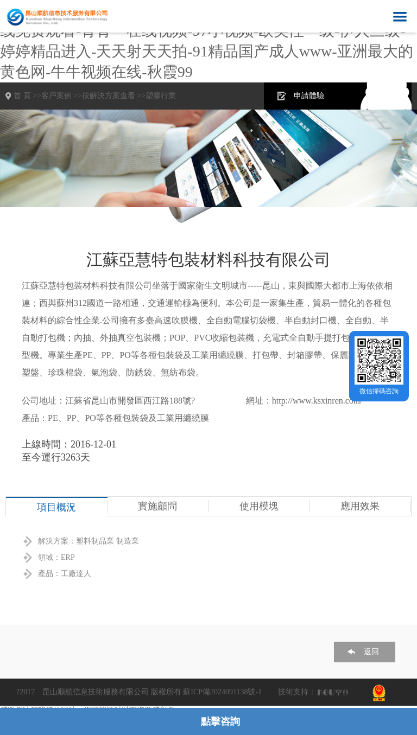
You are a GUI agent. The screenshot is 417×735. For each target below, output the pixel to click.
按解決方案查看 (108, 96)
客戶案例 (56, 96)
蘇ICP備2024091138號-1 (222, 692)
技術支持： (297, 692)
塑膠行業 (161, 96)
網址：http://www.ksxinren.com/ (304, 400)
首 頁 (22, 96)
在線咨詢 (383, 96)
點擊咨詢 (220, 721)
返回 (371, 652)
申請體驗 (309, 96)
